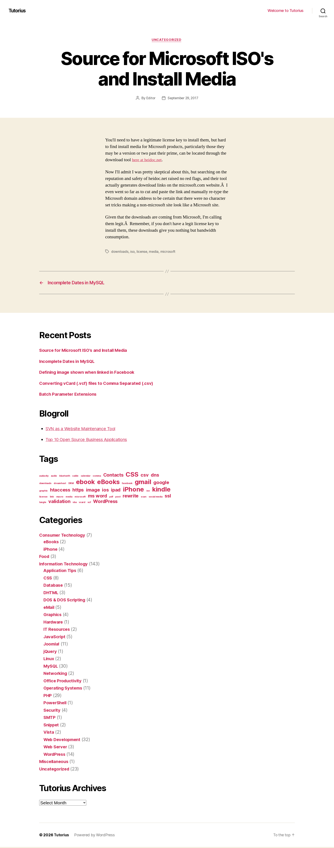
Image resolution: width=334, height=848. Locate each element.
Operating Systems (64, 689)
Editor (149, 98)
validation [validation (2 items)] (59, 502)
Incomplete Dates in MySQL (68, 362)
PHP (47, 696)
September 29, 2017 (183, 98)
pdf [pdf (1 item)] (111, 497)
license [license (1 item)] (43, 497)
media (154, 252)
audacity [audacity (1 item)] (44, 477)
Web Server (56, 747)
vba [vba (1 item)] (74, 503)
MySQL (51, 667)
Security (52, 711)
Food (44, 557)
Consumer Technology (63, 536)
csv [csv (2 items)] (144, 476)
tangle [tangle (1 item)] (42, 503)
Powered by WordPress (95, 836)
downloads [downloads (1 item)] (45, 484)
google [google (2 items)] (161, 483)
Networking (55, 674)
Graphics (53, 615)
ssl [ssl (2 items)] (168, 497)
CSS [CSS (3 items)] (132, 475)
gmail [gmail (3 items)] (143, 483)
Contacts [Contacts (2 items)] (113, 476)
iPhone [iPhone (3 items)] (133, 490)
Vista (49, 733)
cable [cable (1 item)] (75, 477)
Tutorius (18, 10)
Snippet (51, 726)
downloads (119, 252)
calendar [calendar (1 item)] (86, 477)
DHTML (51, 593)
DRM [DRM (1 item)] (71, 484)
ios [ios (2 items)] (105, 491)
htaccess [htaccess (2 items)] (60, 491)
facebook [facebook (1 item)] (127, 484)
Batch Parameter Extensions (69, 395)
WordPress (55, 755)
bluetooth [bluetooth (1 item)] (64, 477)
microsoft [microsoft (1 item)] (80, 497)
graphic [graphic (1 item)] (43, 491)
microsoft (168, 252)
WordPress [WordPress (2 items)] (105, 502)
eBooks (51, 542)
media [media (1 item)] (69, 497)
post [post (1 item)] (117, 497)
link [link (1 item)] (52, 497)
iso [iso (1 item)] (148, 491)
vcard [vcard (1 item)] (82, 503)
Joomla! (52, 645)
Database (53, 586)
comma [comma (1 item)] (97, 477)
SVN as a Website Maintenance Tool (83, 429)
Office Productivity (63, 681)
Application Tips (60, 571)
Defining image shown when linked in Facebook (89, 373)
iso (132, 252)
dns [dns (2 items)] (155, 476)
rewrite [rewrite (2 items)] (130, 497)
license (142, 252)
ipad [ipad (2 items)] (116, 491)
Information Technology (64, 565)
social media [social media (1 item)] (156, 497)
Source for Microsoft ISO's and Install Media (85, 351)
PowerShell (55, 703)
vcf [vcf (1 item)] (89, 503)
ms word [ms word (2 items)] (97, 497)
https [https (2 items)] (78, 491)
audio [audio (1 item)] (54, 477)
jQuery (50, 652)
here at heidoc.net (148, 160)
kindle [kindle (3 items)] (161, 490)
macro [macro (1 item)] (59, 497)
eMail (49, 608)
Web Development (63, 740)
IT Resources (57, 630)
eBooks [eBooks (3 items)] (108, 483)
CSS (48, 579)
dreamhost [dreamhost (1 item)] (60, 484)
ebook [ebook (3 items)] (85, 483)
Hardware (53, 623)
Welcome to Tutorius (286, 10)
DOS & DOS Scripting (65, 601)
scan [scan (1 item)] (143, 497)
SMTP (49, 718)
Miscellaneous (54, 762)
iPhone (50, 550)
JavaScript (54, 637)
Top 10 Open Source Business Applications (90, 440)
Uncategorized (167, 40)
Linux (49, 659)
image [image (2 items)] (93, 491)
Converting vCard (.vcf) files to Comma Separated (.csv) (99, 384)
